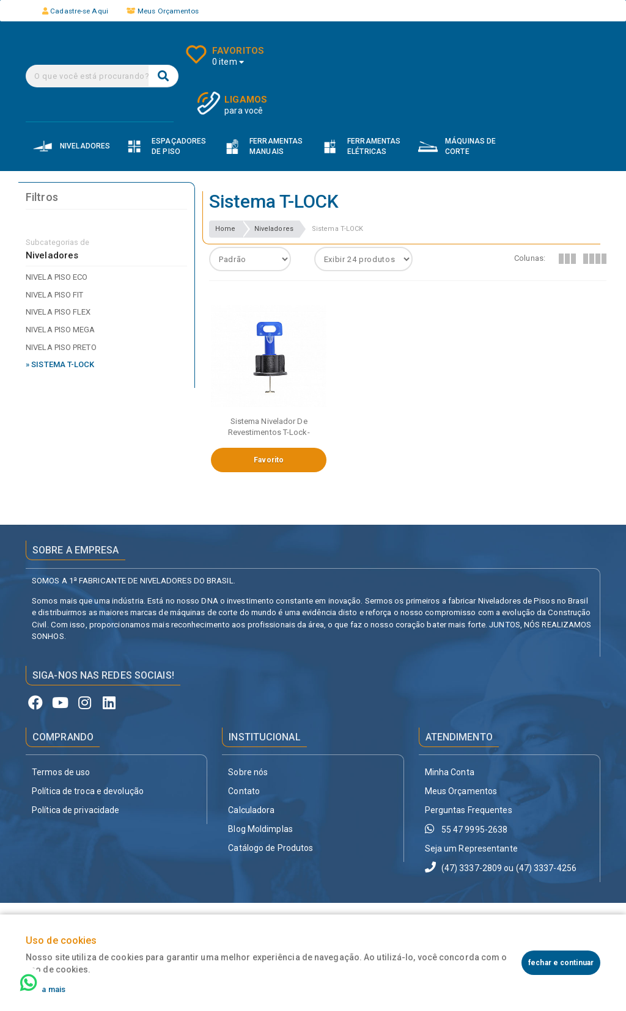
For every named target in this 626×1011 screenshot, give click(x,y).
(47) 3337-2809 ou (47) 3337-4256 (500, 867)
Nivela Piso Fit (55, 294)
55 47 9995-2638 (466, 828)
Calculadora (251, 810)
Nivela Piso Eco (57, 277)
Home (225, 229)
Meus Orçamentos (163, 11)
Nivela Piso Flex (58, 311)
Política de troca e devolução (88, 791)
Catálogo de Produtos (270, 848)
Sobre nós (248, 772)
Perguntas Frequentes (468, 810)
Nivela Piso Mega (60, 329)
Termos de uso (61, 772)
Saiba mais (45, 989)
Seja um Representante (471, 848)
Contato (244, 791)
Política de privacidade (75, 810)
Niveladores (273, 229)
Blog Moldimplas (260, 829)
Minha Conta (449, 772)
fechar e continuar (561, 962)
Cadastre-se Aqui (75, 11)
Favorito (269, 460)
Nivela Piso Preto (61, 347)
